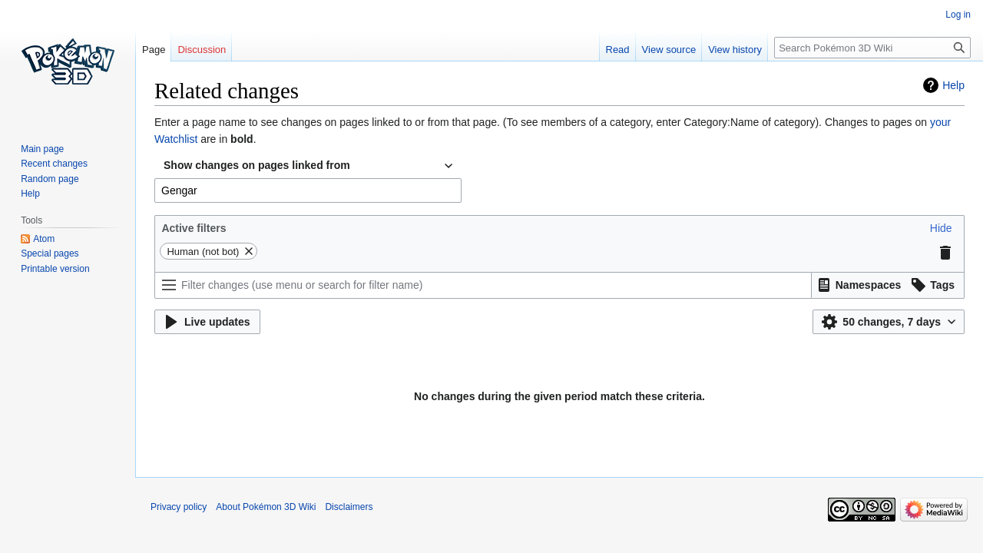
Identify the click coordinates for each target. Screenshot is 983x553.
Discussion (201, 49)
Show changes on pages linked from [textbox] (257, 165)
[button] (941, 228)
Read (618, 49)
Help (953, 85)
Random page (49, 179)
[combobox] (308, 166)
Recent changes (54, 163)
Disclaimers (348, 507)
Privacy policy (179, 507)
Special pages (49, 253)
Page (153, 49)
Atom (44, 238)
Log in (958, 14)
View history (735, 49)
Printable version (55, 268)
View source (669, 49)
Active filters (193, 228)
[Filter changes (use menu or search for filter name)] (483, 285)
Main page (42, 149)
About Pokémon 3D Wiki (266, 507)
